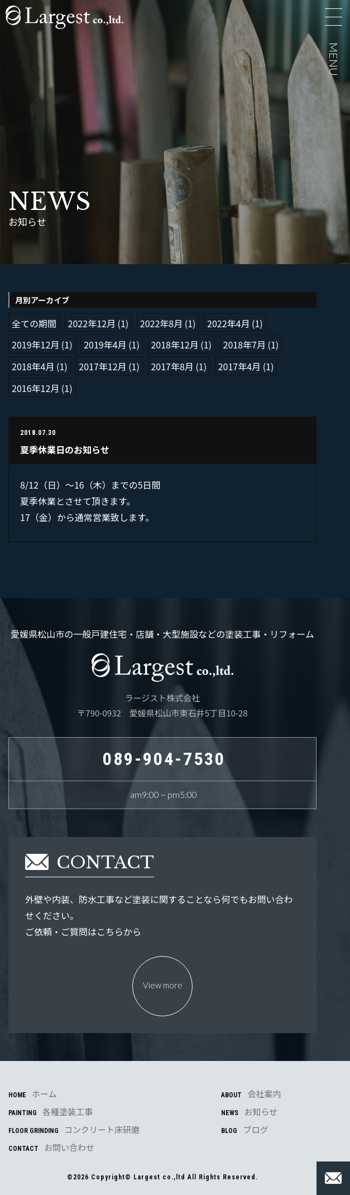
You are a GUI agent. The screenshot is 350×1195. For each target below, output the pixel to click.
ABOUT (251, 1093)
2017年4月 (239, 366)
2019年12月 (35, 344)
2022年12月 (92, 323)
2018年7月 (244, 344)
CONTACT (51, 1147)
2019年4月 (105, 344)
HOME (32, 1093)
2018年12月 (174, 344)
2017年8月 (172, 366)
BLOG (244, 1129)
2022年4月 (228, 323)
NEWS (249, 1111)
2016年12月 (35, 388)
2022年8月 (161, 323)
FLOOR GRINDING (74, 1129)
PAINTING (50, 1111)
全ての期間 (34, 323)
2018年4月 (33, 366)
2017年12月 (102, 366)
